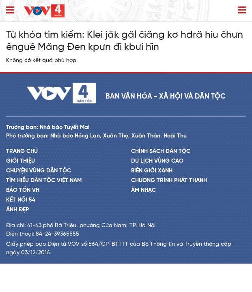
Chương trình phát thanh (169, 181)
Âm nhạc (143, 190)
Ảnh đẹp (17, 210)
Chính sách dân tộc (160, 151)
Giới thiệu (20, 161)
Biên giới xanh (151, 171)
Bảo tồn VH (22, 190)
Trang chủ (22, 151)
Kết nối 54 (20, 200)
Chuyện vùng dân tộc (38, 171)
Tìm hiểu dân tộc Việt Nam (44, 181)
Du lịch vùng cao (157, 161)
